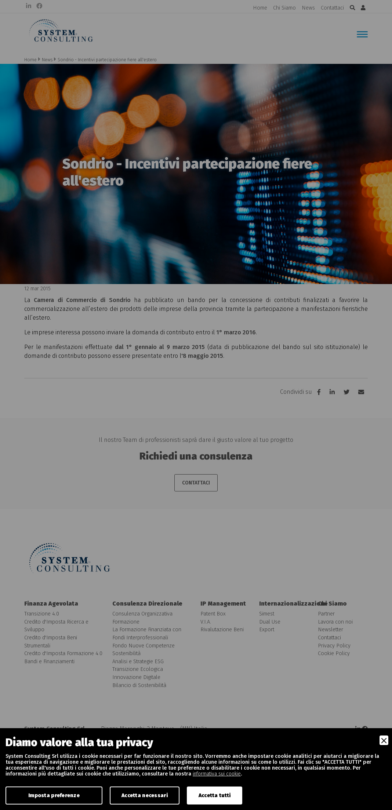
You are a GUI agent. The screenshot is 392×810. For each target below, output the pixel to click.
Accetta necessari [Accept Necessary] (144, 795)
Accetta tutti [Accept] (215, 795)
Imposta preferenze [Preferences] (54, 795)
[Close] (384, 740)
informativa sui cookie (217, 774)
